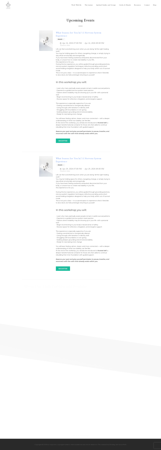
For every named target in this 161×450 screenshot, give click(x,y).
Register (63, 141)
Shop (154, 5)
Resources (137, 5)
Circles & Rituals (125, 5)
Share (60, 39)
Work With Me (76, 5)
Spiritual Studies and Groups (106, 5)
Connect (147, 5)
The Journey (89, 5)
